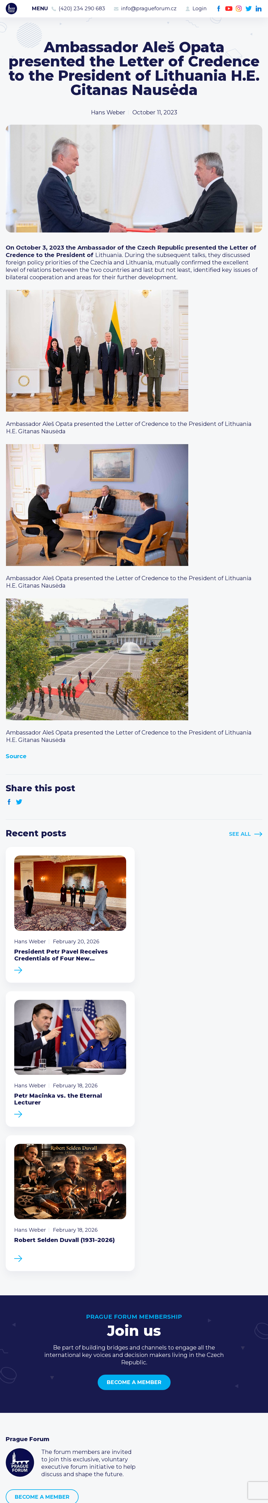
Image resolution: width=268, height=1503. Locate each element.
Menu (40, 8)
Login (200, 8)
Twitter (248, 8)
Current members (118, 1388)
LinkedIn (258, 8)
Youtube (228, 8)
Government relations (36, 1424)
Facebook (218, 8)
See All (240, 834)
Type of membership (122, 1397)
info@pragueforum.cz (149, 8)
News (14, 1388)
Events (15, 1397)
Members (19, 1406)
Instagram (238, 8)
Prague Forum (11, 8)
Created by (134, 1492)
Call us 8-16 (196, 1388)
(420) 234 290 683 (82, 8)
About (14, 1433)
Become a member (134, 1231)
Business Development (38, 1415)
